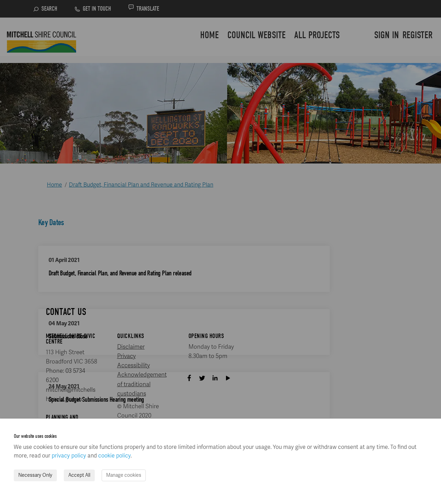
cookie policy (114, 455)
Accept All (79, 475)
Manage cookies (123, 475)
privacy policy (69, 455)
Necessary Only (35, 475)
